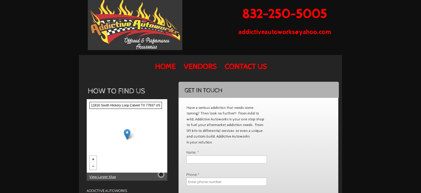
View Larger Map (102, 176)
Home (165, 66)
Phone (192, 174)
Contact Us (246, 66)
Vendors (200, 66)
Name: (192, 152)
